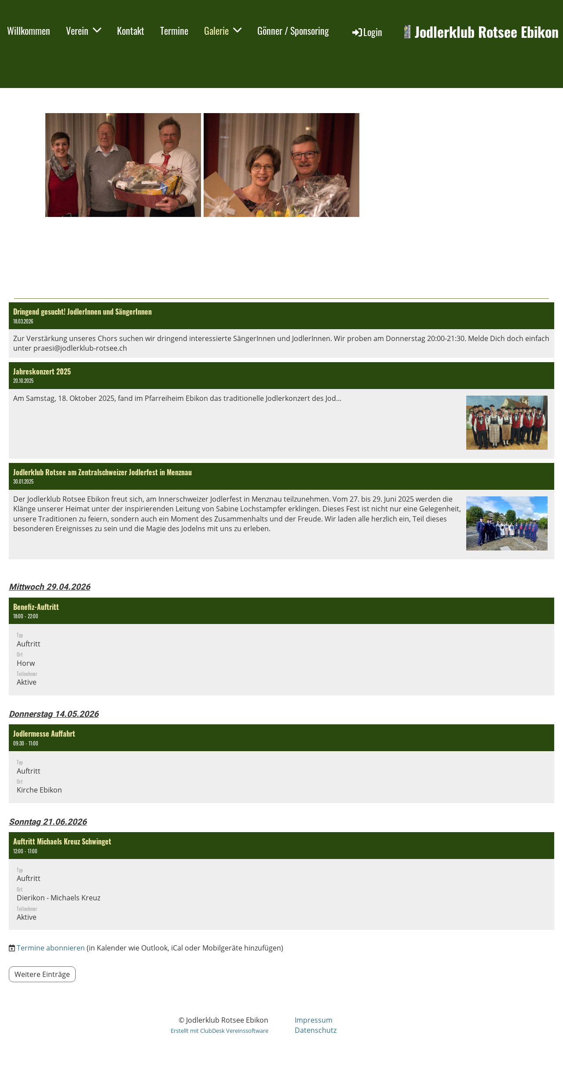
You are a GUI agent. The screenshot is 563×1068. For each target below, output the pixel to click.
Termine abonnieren (51, 948)
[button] (281, 646)
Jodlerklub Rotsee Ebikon (487, 32)
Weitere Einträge (42, 974)
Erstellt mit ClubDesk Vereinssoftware (219, 1031)
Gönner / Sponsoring (293, 30)
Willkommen (28, 30)
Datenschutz (315, 1030)
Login (366, 32)
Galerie (222, 30)
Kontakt (130, 30)
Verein (83, 30)
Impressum (314, 1020)
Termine (174, 30)
